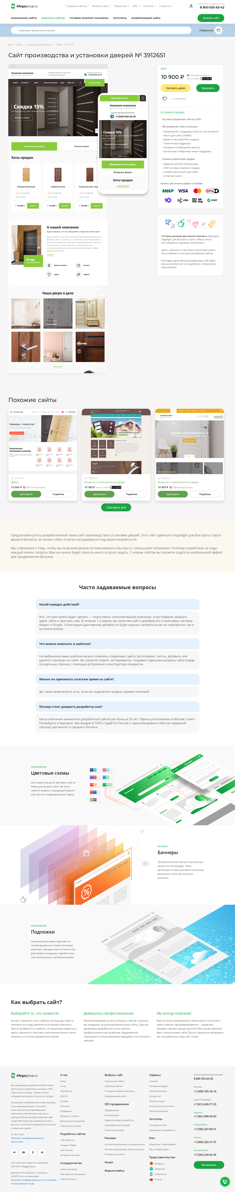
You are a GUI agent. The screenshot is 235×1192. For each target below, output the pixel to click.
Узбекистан (157, 1174)
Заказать (208, 88)
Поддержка (66, 1111)
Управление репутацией (117, 1125)
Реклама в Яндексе (158, 1086)
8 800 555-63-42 (212, 7)
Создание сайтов (76, 6)
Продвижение (112, 1110)
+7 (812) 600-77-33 (205, 1104)
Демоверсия (26, 494)
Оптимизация (112, 1115)
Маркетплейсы (115, 1170)
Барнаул (198, 1112)
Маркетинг (121, 6)
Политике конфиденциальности (27, 1179)
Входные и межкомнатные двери (104, 482)
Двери (15, 482)
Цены (63, 1081)
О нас (63, 1086)
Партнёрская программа (73, 1174)
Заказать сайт (211, 18)
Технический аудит (114, 1130)
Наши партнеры (68, 1169)
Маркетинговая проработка (119, 1120)
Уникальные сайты (24, 18)
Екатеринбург (201, 1150)
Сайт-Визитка (67, 1140)
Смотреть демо (175, 88)
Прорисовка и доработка (162, 1130)
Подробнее (58, 494)
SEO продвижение (117, 1104)
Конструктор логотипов (161, 1106)
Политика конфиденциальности (27, 1138)
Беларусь (156, 1164)
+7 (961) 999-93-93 (205, 1116)
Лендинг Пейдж (68, 1145)
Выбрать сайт (100, 6)
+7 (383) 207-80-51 (205, 1129)
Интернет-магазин (69, 1155)
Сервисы (164, 6)
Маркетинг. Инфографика (162, 1144)
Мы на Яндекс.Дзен (159, 1149)
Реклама (148, 6)
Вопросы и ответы (69, 1116)
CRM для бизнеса (158, 1091)
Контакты (65, 1106)
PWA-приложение (158, 1111)
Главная (153, 1081)
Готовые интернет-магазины (89, 18)
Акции (109, 1162)
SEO (135, 6)
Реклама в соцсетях (115, 1154)
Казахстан (157, 1169)
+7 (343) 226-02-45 (205, 1155)
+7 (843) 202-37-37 (205, 1142)
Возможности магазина (72, 1121)
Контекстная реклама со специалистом (125, 1144)
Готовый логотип (158, 1125)
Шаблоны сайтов (53, 18)
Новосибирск (201, 1124)
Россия (155, 1179)
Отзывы (64, 1101)
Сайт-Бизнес (66, 1150)
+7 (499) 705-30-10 (205, 1091)
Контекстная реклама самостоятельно (124, 1149)
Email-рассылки (157, 1101)
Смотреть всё (116, 507)
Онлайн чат (155, 1096)
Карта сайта (17, 1141)
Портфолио (66, 1091)
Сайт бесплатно (68, 1179)
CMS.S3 (64, 1096)
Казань (197, 1137)
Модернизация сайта (146, 18)
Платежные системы (70, 1125)
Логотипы (120, 18)
